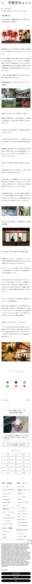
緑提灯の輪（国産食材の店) (22, 522)
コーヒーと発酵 (5, 486)
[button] (2, 426)
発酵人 (19, 505)
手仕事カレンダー (6, 496)
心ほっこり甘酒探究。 (6, 515)
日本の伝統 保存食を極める (23, 525)
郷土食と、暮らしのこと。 (22, 516)
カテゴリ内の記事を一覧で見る (16, 445)
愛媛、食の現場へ (21, 486)
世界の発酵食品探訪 (6, 499)
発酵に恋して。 (20, 499)
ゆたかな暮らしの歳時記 (22, 536)
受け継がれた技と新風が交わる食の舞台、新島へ (24, 490)
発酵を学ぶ (5, 537)
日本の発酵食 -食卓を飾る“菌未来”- (9, 518)
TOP (2, 8)
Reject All (16, 577)
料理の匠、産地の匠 (21, 519)
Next (27, 400)
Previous (6, 400)
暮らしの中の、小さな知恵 (7, 523)
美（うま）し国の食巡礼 (22, 508)
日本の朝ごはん (8, 8)
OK (16, 580)
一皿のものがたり (21, 533)
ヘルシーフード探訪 (21, 496)
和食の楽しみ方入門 (21, 539)
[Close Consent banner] (29, 542)
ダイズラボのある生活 (6, 520)
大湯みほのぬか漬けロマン (7, 493)
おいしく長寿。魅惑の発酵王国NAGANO (8, 490)
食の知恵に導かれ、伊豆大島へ (23, 502)
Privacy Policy (4, 569)
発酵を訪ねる (20, 493)
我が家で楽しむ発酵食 (6, 502)
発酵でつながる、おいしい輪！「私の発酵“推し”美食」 (9, 508)
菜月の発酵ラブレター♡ (7, 531)
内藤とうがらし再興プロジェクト (23, 513)
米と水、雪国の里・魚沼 (22, 511)
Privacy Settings (16, 573)
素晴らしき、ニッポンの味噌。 (8, 512)
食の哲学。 (5, 534)
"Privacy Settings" (5, 561)
